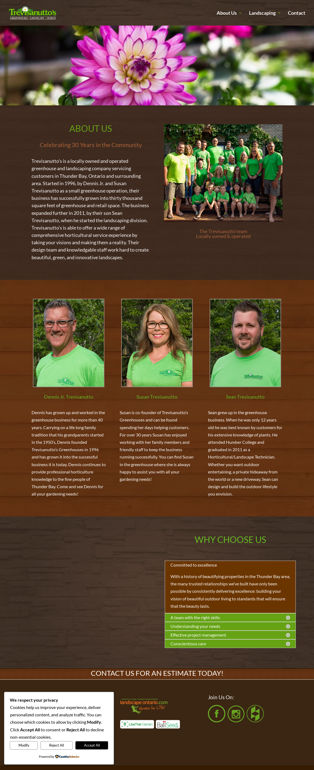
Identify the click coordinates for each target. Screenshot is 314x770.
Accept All (92, 745)
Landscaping (262, 13)
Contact (296, 13)
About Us (227, 13)
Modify (23, 745)
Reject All (56, 745)
